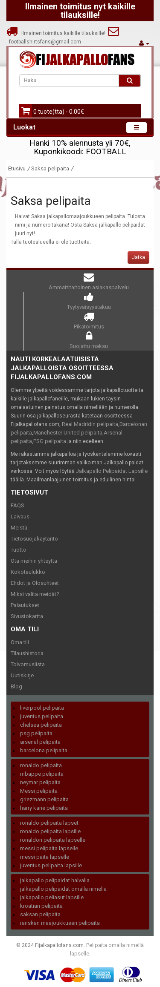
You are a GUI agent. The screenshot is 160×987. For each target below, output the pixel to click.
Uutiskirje (22, 675)
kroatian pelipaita (41, 906)
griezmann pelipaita (44, 799)
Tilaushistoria (27, 653)
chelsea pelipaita (41, 725)
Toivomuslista (28, 664)
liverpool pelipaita (42, 708)
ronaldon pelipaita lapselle (52, 840)
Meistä (19, 527)
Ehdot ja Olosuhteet (35, 583)
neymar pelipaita (40, 782)
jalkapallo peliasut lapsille (52, 897)
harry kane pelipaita (44, 808)
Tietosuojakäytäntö (34, 538)
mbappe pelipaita (42, 774)
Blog (16, 686)
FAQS (17, 505)
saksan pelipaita (40, 914)
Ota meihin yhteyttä (34, 561)
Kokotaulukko (28, 572)
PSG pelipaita (49, 441)
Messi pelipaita (39, 791)
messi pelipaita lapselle (49, 848)
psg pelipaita (36, 733)
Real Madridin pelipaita (90, 424)
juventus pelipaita (41, 716)
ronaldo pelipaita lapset (49, 823)
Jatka (138, 257)
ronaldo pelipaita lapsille (50, 831)
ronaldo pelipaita (41, 765)
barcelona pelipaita (43, 750)
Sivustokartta (27, 616)
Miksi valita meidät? (35, 594)
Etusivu (17, 168)
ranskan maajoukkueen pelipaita (60, 923)
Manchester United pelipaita (67, 432)
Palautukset (25, 605)
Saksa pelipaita (50, 168)
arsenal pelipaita (40, 742)
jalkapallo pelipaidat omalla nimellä (63, 889)
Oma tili (20, 642)
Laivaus (20, 516)
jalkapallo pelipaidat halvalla (55, 880)
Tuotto (18, 550)
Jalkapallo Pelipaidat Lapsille (112, 471)
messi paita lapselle (44, 857)
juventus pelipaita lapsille (51, 865)
